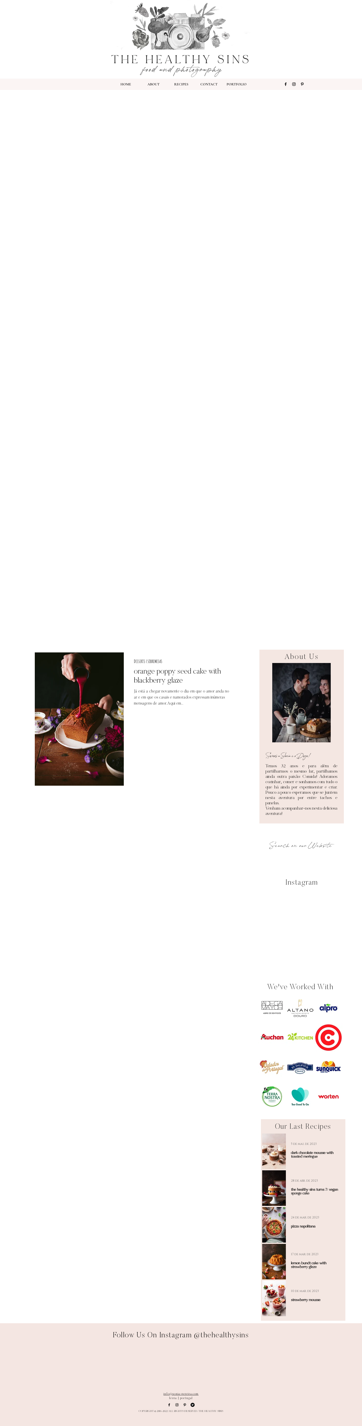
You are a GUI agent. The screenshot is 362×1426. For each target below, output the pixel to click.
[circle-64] (193, 1405)
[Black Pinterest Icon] (302, 84)
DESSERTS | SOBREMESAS (148, 661)
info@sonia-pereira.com (180, 1394)
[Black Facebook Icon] (285, 84)
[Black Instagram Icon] (294, 84)
